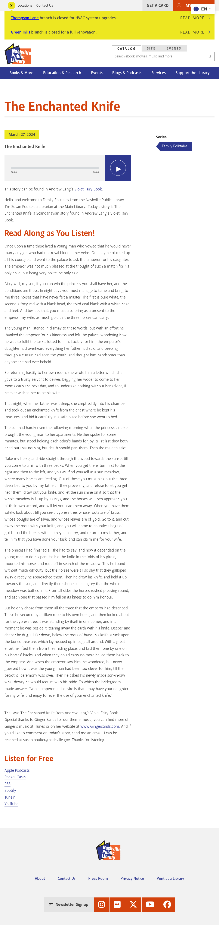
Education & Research (62, 72)
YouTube (11, 803)
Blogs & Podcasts (127, 72)
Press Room (98, 878)
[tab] (126, 48)
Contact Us (44, 5)
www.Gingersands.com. (100, 726)
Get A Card (158, 5)
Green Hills (20, 32)
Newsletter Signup (72, 904)
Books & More (21, 72)
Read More (194, 17)
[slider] (55, 168)
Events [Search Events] (174, 48)
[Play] (118, 168)
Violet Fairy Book (88, 189)
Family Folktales (174, 146)
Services (158, 72)
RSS (7, 783)
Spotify (10, 790)
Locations (25, 5)
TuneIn (9, 797)
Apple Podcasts (17, 770)
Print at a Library (170, 878)
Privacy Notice (132, 878)
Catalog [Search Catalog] (126, 49)
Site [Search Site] (151, 48)
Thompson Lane (25, 17)
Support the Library (193, 72)
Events (97, 72)
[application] (67, 168)
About (40, 878)
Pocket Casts (15, 777)
